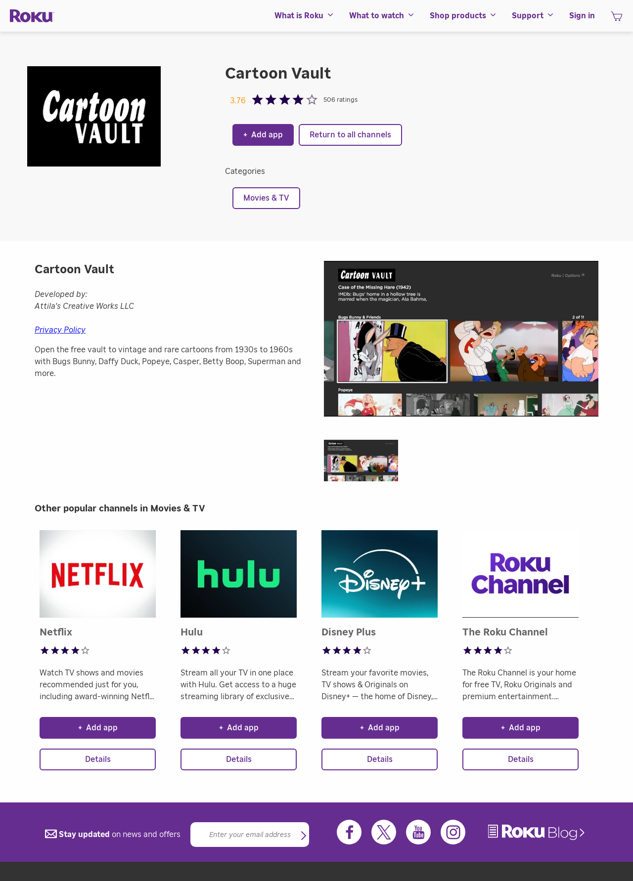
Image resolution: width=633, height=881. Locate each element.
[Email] (249, 834)
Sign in (582, 16)
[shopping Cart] (616, 19)
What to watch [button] (382, 16)
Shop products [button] (463, 16)
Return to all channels (350, 135)
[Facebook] (349, 832)
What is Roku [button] (304, 16)
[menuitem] (304, 16)
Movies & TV (266, 198)
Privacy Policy (60, 330)
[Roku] (32, 16)
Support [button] (533, 16)
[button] (366, 464)
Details (98, 759)
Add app (263, 135)
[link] (537, 832)
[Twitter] (383, 832)
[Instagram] (453, 832)
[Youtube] (418, 832)
